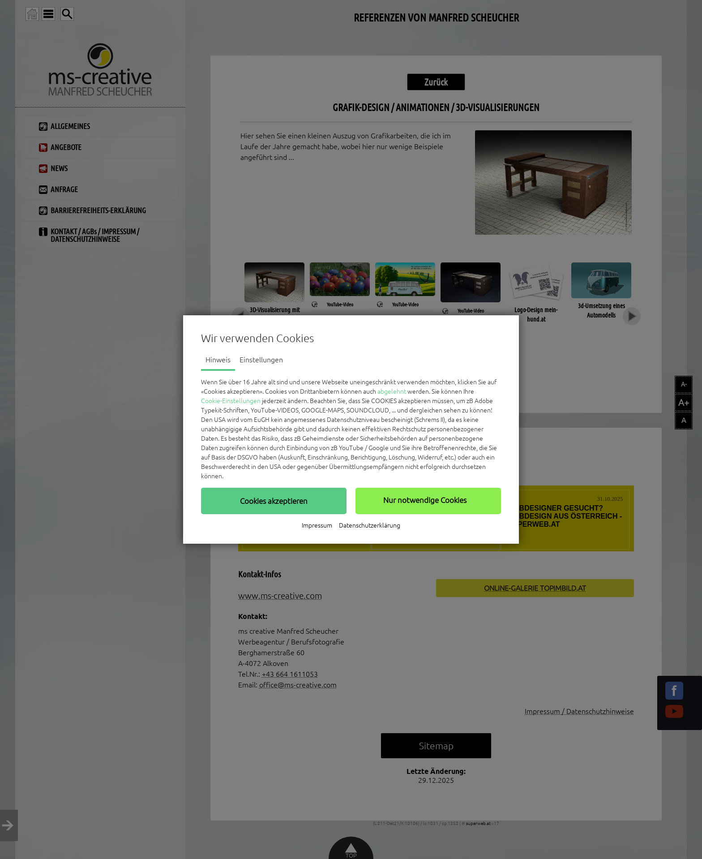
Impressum (317, 525)
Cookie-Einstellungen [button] (231, 400)
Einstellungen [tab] (261, 360)
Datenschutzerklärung (369, 525)
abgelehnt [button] (391, 391)
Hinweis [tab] (218, 360)
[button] (274, 501)
